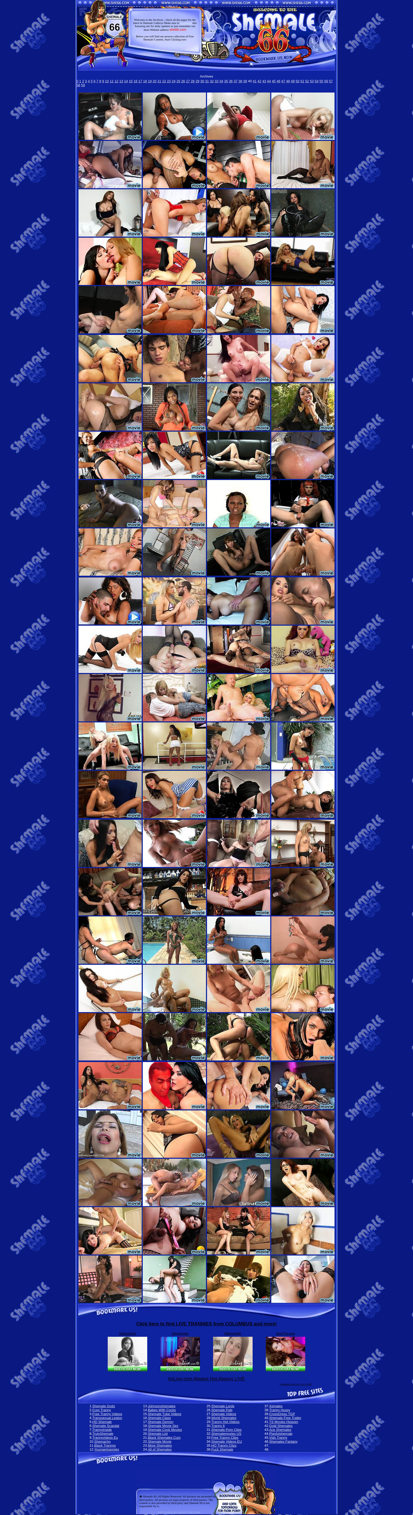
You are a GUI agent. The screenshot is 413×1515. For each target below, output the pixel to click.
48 (288, 81)
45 (274, 81)
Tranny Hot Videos (225, 1422)
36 (231, 81)
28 (192, 81)
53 (312, 81)
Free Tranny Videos (107, 1414)
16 (135, 81)
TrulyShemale (103, 1434)
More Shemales (160, 1445)
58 (78, 85)
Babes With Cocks (162, 1410)
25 (178, 81)
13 (121, 81)
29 (197, 81)
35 (226, 81)
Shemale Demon (160, 1422)
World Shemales (223, 1418)
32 (212, 81)
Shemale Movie (159, 1441)
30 (202, 81)
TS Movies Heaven (283, 1422)
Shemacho (102, 1441)
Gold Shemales (281, 1426)
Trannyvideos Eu (105, 1438)
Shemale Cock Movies (165, 1430)
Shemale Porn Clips (226, 1430)
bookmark (186, 22)
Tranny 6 (218, 1426)
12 (116, 81)
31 (207, 81)
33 (216, 81)
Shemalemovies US (226, 1434)
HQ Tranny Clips (223, 1445)
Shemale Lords (222, 1406)
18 (145, 81)
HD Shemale (102, 1422)
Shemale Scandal (105, 1426)
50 (297, 81)
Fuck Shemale (222, 1449)
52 (307, 81)
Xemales (276, 1406)
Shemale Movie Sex (163, 1426)
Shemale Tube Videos (164, 1414)
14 (126, 81)
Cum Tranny (101, 1410)
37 (235, 81)
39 (245, 81)
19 (149, 81)
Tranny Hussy (279, 1410)
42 (259, 81)
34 (221, 81)
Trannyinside (102, 1430)
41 (255, 81)
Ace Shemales (280, 1430)
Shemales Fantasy (283, 1441)
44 (269, 81)
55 (321, 81)
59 (83, 85)
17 (140, 81)
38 (240, 81)
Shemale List (158, 1434)
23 (169, 81)
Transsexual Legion (107, 1418)
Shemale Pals (221, 1410)
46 (278, 81)
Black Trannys (105, 1445)
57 (331, 81)
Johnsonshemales (161, 1406)
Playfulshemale (280, 1434)
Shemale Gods (103, 1406)
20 (154, 81)
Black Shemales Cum (164, 1438)
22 (164, 81)
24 (173, 81)
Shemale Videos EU (226, 1441)
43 (264, 81)
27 (188, 81)
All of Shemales (159, 1449)
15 (130, 81)
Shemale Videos (223, 1414)
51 (302, 81)
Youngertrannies (106, 1449)
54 (316, 81)
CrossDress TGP (282, 1414)
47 (283, 81)
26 (183, 81)
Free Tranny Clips (224, 1438)
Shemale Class (159, 1418)
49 (292, 81)
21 (159, 81)
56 (326, 81)
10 (107, 81)
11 (112, 81)
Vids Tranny (278, 1438)
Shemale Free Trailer (285, 1418)
